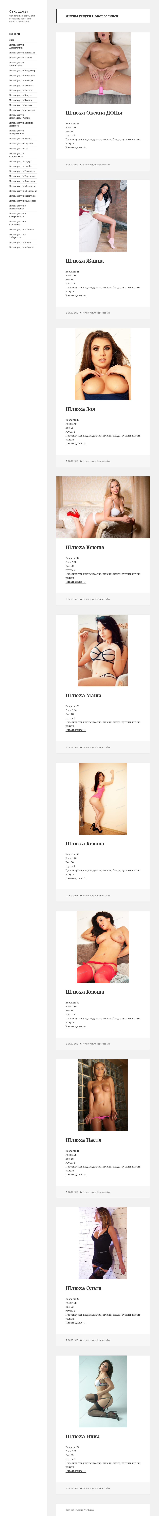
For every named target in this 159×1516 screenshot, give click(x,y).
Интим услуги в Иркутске (22, 195)
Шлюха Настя (84, 1140)
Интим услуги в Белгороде (23, 191)
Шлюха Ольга (83, 1288)
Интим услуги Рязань (20, 138)
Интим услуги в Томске (21, 229)
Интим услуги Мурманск (22, 110)
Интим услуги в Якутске (21, 247)
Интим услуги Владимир (22, 70)
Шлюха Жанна (85, 260)
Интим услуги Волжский (22, 75)
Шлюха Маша (83, 695)
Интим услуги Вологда (21, 80)
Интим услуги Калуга (20, 95)
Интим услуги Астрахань (22, 52)
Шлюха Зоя (80, 409)
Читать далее (76, 147)
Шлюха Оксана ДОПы (94, 112)
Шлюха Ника (83, 1436)
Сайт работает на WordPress (80, 1510)
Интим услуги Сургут (20, 161)
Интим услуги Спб (18, 148)
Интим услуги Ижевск (20, 90)
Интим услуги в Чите (20, 242)
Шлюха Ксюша (85, 547)
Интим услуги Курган (20, 100)
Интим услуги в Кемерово (22, 200)
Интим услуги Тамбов (20, 166)
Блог (11, 40)
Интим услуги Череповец (22, 176)
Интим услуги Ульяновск (22, 171)
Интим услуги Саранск (21, 143)
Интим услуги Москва (20, 105)
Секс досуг (18, 11)
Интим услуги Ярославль (22, 181)
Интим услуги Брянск (20, 57)
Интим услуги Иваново (21, 85)
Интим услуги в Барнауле (22, 186)
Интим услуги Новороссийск (96, 164)
